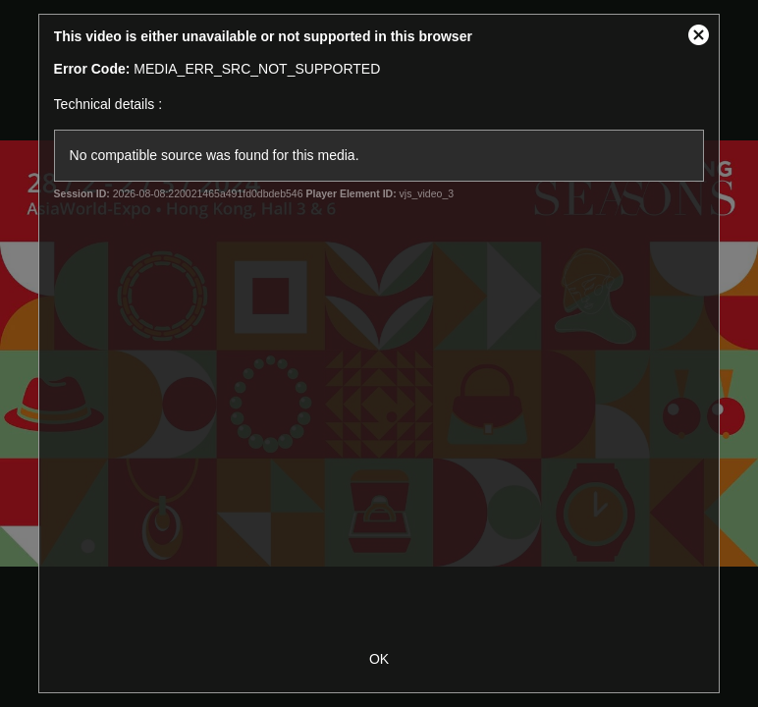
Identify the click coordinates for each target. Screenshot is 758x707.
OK (379, 659)
